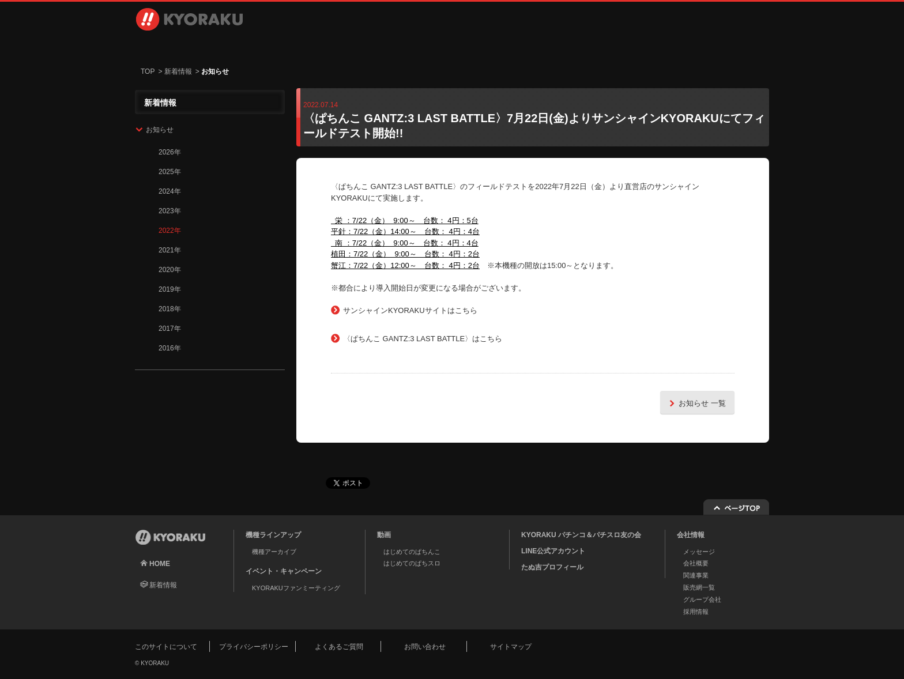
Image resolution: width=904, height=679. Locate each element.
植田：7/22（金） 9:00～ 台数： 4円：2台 (405, 254)
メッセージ (699, 551)
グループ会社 (702, 599)
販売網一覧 (699, 587)
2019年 (170, 289)
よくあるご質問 (339, 647)
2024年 (170, 191)
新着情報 (178, 71)
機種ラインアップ (196, 46)
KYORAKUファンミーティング (296, 587)
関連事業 (696, 575)
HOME (159, 564)
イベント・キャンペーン (402, 46)
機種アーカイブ (274, 551)
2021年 (170, 250)
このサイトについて (166, 647)
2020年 (170, 270)
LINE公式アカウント (553, 551)
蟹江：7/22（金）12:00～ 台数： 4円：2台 (405, 265)
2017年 (170, 329)
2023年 (170, 211)
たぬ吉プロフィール (552, 567)
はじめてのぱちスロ (411, 563)
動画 (305, 46)
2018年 (170, 309)
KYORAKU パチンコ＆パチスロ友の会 (581, 535)
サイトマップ (511, 647)
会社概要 (696, 563)
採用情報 (596, 46)
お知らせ (160, 130)
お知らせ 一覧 (696, 403)
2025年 (170, 172)
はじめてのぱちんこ (411, 551)
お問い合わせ (707, 46)
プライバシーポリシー (253, 647)
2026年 (170, 152)
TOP (148, 71)
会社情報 (499, 46)
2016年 (170, 348)
